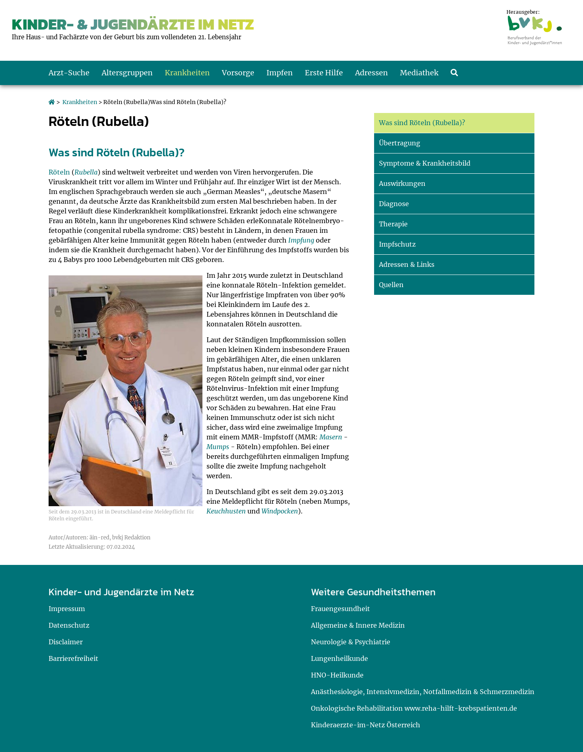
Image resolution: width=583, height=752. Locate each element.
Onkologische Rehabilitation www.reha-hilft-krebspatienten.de (414, 708)
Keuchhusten (226, 511)
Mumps (217, 447)
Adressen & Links (406, 264)
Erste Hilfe (324, 72)
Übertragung (399, 143)
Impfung (301, 240)
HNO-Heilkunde (337, 675)
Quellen (391, 285)
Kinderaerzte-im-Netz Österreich (365, 725)
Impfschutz (397, 244)
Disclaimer (66, 642)
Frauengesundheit (340, 609)
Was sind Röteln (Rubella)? (422, 123)
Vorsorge (238, 72)
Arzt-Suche (69, 72)
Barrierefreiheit (73, 658)
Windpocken (280, 511)
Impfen (279, 72)
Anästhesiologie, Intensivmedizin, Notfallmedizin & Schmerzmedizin (422, 692)
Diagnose (394, 204)
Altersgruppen (127, 72)
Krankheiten (187, 72)
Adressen (371, 72)
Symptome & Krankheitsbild (424, 163)
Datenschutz (69, 625)
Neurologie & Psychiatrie (350, 642)
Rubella (86, 172)
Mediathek (419, 72)
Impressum (67, 609)
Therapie (393, 224)
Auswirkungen (402, 183)
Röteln (59, 172)
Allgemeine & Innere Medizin (358, 625)
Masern (330, 437)
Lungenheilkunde (339, 658)
